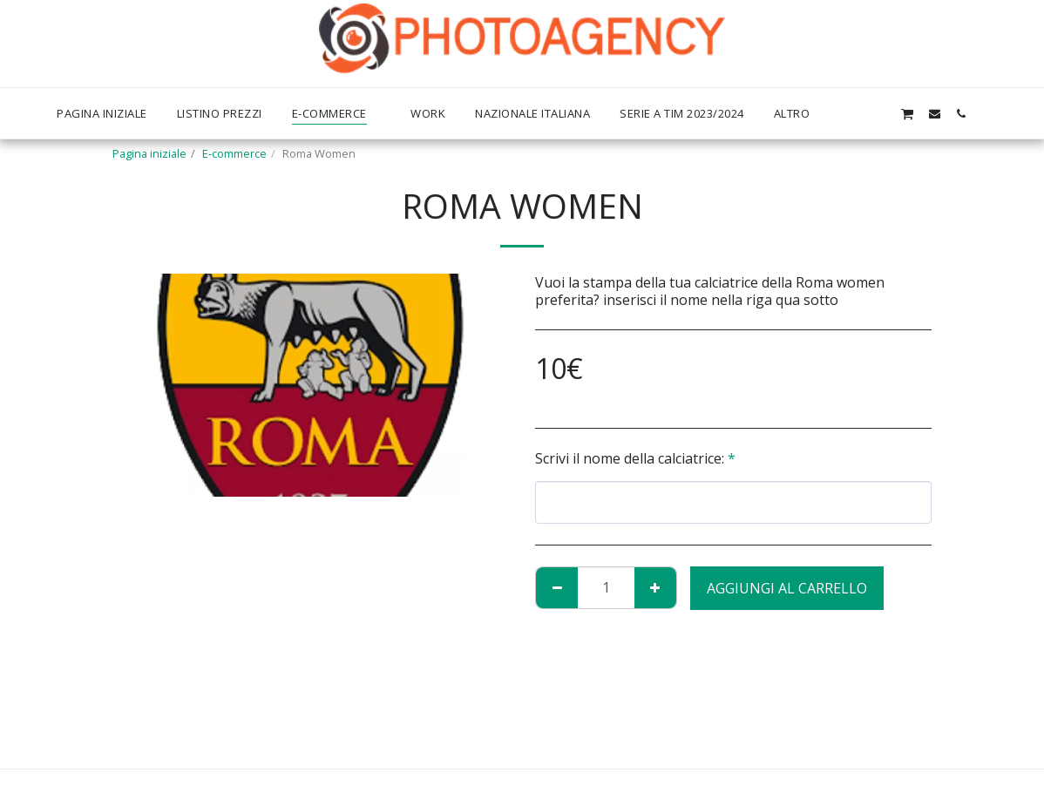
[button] (879, 113)
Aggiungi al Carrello (787, 588)
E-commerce (234, 153)
